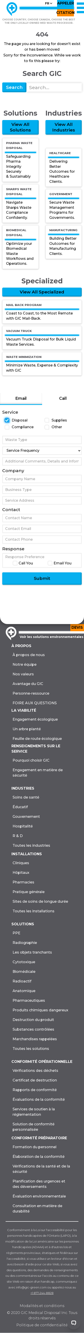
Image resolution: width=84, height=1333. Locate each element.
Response (13, 551)
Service (10, 415)
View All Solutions (20, 127)
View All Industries (63, 127)
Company (13, 473)
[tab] (21, 402)
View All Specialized (42, 292)
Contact (11, 512)
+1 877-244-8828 (42, 1293)
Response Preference (24, 560)
